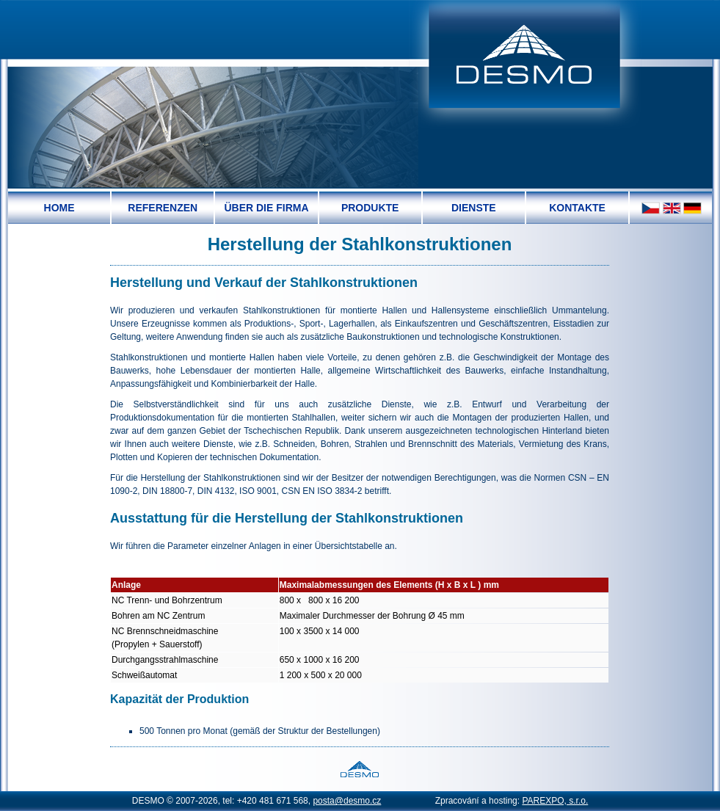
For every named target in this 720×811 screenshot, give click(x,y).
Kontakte (577, 208)
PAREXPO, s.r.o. (555, 801)
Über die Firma (266, 208)
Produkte (370, 208)
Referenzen (162, 208)
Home (59, 208)
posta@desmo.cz (347, 801)
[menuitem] (60, 208)
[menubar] (319, 208)
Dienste (473, 208)
